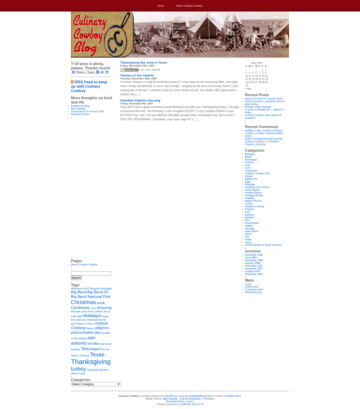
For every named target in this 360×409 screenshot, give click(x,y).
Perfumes (208, 398)
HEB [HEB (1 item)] (79, 316)
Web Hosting (170, 398)
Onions (249, 203)
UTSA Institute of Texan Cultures (263, 245)
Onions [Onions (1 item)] (90, 323)
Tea (247, 236)
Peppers (249, 209)
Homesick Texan (80, 114)
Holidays (250, 198)
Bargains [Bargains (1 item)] (95, 288)
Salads (249, 225)
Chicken (249, 162)
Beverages (251, 159)
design (248, 176)
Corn (247, 167)
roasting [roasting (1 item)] (82, 338)
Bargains (250, 154)
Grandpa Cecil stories (257, 187)
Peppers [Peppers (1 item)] (90, 328)
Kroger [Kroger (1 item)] (105, 316)
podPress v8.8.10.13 (191, 404)
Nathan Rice (234, 396)
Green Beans (252, 189)
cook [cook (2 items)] (101, 303)
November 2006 (254, 274)
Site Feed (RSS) (175, 401)
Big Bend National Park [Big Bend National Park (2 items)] (91, 296)
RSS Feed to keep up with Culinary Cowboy (89, 86)
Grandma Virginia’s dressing (140, 100)
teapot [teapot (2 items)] (95, 349)
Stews (248, 234)
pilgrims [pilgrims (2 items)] (102, 328)
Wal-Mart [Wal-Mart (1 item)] (103, 369)
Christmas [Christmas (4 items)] (83, 302)
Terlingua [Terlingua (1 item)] (84, 355)
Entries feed (252, 286)
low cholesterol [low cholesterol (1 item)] (90, 319)
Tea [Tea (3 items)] (85, 348)
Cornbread (251, 170)
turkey (248, 242)
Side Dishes (252, 231)
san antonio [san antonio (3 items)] (83, 340)
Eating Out (251, 178)
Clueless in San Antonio (137, 75)
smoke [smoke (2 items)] (92, 343)
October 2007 (252, 271)
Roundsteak (252, 222)
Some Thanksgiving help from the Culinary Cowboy (264, 140)
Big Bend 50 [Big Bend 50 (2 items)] (97, 292)
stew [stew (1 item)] (101, 343)
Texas (248, 239)
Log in (248, 284)
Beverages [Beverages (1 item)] (106, 288)
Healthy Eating (253, 192)
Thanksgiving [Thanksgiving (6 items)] (91, 361)
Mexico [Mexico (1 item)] (81, 323)
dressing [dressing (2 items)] (104, 307)
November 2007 (254, 268)
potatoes (250, 214)
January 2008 (252, 263)
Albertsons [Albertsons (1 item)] (76, 288)
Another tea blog (80, 105)
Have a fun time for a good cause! (264, 98)
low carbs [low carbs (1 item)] (76, 319)
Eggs (248, 181)
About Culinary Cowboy (189, 5)
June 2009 (251, 257)
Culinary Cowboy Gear (257, 173)
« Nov (248, 88)
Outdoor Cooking (254, 206)
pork (247, 211)
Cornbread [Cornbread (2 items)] (80, 307)
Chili (247, 165)
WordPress (171, 396)
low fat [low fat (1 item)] (102, 319)
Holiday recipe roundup (258, 106)
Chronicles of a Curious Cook (87, 111)
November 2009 (254, 254)
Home (160, 5)
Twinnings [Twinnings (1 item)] (92, 369)
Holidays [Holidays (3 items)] (92, 315)
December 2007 (254, 265)
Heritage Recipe (254, 195)
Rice (247, 220)
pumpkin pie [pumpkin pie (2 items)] (89, 332)
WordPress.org (253, 292)
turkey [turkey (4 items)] (78, 369)
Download (156, 70)
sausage (250, 228)
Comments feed (254, 289)
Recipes (249, 217)
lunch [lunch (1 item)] (74, 323)
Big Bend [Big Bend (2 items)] (79, 292)
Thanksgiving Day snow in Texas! (143, 62)
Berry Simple (78, 108)
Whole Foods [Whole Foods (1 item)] (78, 373)
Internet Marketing (190, 398)
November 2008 (254, 260)
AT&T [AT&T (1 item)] (86, 288)
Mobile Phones (253, 200)
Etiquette (250, 184)
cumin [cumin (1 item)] (93, 308)
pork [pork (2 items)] (75, 332)
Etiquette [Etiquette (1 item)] (76, 311)
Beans (248, 156)
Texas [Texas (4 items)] (97, 354)
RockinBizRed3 (197, 396)
